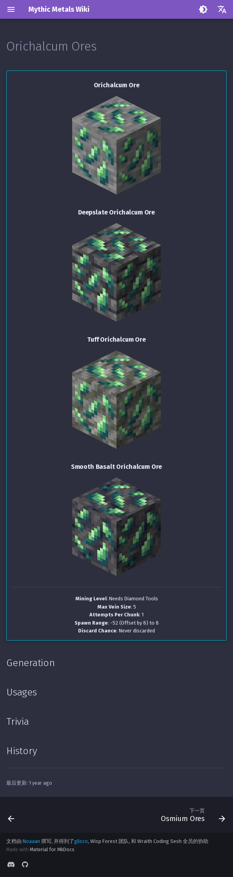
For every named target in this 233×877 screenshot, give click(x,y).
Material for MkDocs (52, 849)
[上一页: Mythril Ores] (12, 814)
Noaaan (31, 841)
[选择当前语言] (222, 9)
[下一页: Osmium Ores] (191, 814)
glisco (81, 841)
